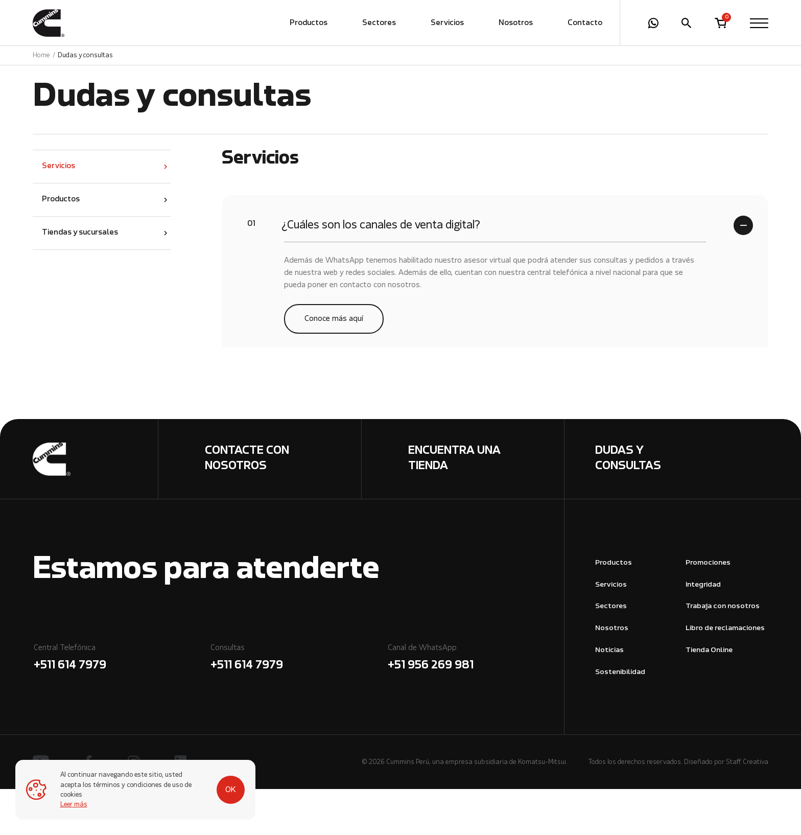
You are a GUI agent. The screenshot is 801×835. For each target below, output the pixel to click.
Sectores (379, 23)
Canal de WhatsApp (475, 705)
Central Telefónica (121, 705)
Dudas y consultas (85, 55)
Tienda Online (709, 696)
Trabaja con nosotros (723, 652)
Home (41, 55)
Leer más (73, 804)
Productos (308, 23)
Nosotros (516, 23)
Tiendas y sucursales (80, 278)
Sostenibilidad (620, 718)
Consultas (298, 705)
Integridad (703, 631)
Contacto (585, 23)
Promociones (708, 609)
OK (230, 790)
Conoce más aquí (333, 364)
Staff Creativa (747, 808)
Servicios (447, 23)
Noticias (609, 696)
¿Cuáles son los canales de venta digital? (363, 269)
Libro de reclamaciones (725, 674)
